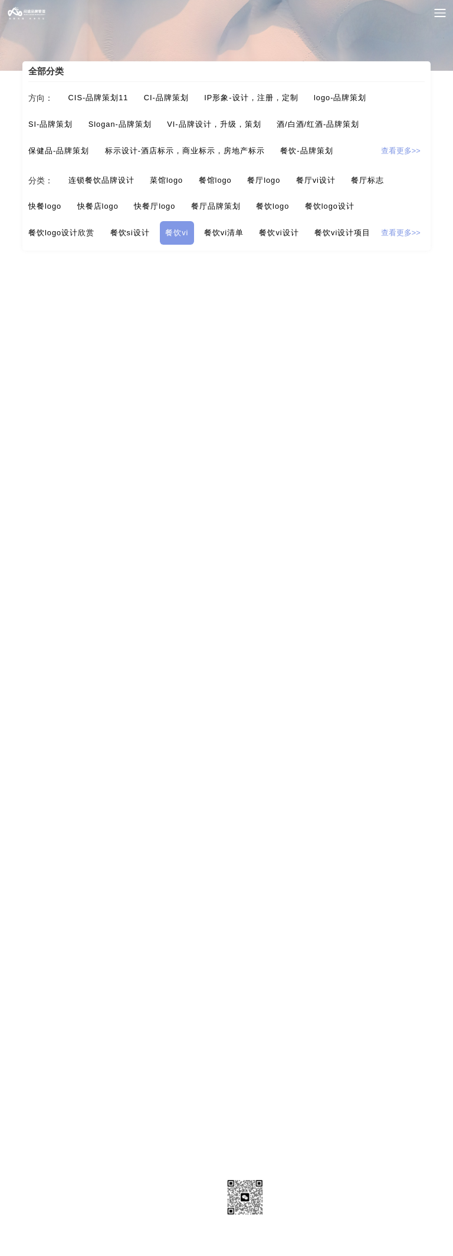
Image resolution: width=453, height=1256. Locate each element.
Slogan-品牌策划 (120, 124)
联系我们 (56, 1205)
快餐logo (44, 206)
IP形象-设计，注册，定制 (251, 97)
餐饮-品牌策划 (306, 150)
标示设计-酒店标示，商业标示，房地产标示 (185, 150)
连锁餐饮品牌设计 (101, 180)
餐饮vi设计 (278, 232)
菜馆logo (166, 180)
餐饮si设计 (130, 232)
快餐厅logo (154, 206)
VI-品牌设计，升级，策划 (214, 124)
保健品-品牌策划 (58, 150)
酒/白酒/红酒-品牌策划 (318, 124)
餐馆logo (215, 180)
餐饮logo (272, 206)
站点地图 (192, 1205)
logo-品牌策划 (340, 97)
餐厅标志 (367, 180)
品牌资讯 (192, 1180)
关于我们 (56, 1180)
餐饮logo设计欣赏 (61, 232)
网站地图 (124, 1205)
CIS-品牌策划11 (98, 97)
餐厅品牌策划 (216, 206)
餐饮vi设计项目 (342, 232)
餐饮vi (176, 232)
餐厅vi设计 (316, 180)
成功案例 (124, 1180)
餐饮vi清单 (224, 232)
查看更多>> (401, 150)
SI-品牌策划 (50, 124)
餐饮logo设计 (329, 206)
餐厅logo (263, 180)
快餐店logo (98, 206)
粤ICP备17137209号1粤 (226, 1242)
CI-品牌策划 (166, 97)
